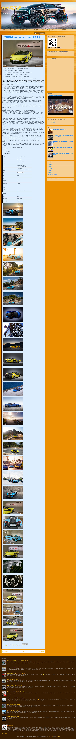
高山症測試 (50, 168)
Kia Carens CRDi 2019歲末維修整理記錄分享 (15, 667)
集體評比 (50, 172)
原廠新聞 (64, 29)
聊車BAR (28, 29)
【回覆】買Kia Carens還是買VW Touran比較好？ (15, 679)
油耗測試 (50, 170)
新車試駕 (22, 29)
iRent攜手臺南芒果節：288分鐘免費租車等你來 (62, 147)
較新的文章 (5, 651)
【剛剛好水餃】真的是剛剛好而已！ (56, 95)
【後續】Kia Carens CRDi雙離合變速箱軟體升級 (15, 691)
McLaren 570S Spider (12, 645)
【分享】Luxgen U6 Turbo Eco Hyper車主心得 (15, 685)
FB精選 (42, 29)
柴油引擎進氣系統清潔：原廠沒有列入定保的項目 (16, 673)
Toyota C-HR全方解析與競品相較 (13, 716)
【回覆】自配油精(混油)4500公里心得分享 (14, 704)
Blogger (58, 736)
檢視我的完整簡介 (5, 733)
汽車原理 (9, 29)
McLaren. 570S (18, 645)
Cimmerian (51, 736)
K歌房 (58, 29)
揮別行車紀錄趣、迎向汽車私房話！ (60, 129)
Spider (23, 645)
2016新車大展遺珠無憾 (52, 174)
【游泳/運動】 (35, 29)
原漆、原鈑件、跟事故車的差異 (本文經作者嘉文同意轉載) (17, 660)
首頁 (4, 29)
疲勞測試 (50, 166)
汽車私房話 (11, 7)
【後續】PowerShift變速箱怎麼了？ (13, 710)
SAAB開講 (50, 164)
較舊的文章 (41, 651)
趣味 (47, 29)
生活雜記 (52, 29)
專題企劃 (15, 29)
